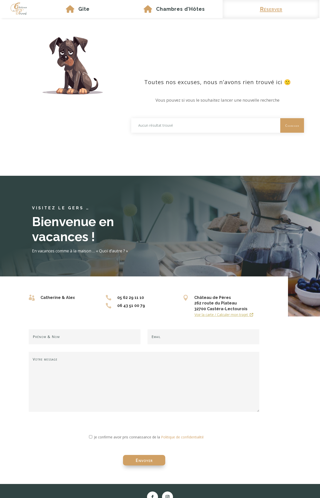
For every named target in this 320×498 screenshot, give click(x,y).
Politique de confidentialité (182, 437)
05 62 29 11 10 (130, 297)
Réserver (265, 9)
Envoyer (144, 460)
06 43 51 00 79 (131, 305)
